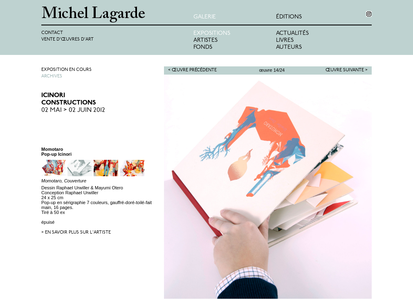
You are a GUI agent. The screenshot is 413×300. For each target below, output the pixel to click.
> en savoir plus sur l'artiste (76, 232)
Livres (285, 40)
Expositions (211, 33)
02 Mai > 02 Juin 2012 (73, 110)
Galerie (204, 17)
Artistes (205, 40)
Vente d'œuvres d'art (67, 39)
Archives (51, 76)
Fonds (202, 47)
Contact (52, 33)
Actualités (292, 33)
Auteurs (289, 47)
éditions (289, 17)
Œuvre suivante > (346, 70)
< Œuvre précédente (192, 70)
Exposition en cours (66, 70)
